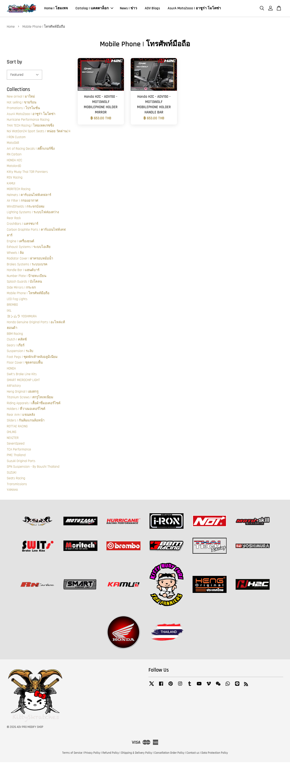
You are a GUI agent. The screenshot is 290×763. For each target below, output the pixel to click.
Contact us (192, 753)
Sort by (14, 62)
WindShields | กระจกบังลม (25, 207)
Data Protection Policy (214, 753)
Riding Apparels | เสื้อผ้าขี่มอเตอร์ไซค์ (33, 404)
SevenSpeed (15, 444)
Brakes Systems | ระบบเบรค (27, 265)
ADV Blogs (152, 8)
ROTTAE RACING (17, 427)
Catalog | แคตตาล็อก (94, 8)
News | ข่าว (128, 8)
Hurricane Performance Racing (28, 120)
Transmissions (17, 485)
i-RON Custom (16, 138)
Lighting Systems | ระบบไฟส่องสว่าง (33, 213)
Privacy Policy (92, 753)
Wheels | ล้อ (15, 253)
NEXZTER (13, 438)
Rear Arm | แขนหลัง (21, 415)
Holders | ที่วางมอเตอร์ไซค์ (26, 409)
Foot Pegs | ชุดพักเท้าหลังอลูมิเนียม (32, 357)
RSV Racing (14, 178)
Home (11, 27)
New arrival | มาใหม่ (21, 97)
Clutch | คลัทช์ (17, 340)
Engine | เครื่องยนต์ (20, 242)
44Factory (14, 386)
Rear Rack (14, 219)
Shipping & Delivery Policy (136, 753)
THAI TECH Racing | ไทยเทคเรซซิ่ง (30, 126)
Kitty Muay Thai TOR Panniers (27, 172)
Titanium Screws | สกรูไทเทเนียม (30, 398)
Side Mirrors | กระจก (21, 288)
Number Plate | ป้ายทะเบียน (26, 276)
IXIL (9, 311)
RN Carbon (14, 155)
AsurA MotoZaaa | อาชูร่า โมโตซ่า (194, 8)
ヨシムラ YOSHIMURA (22, 317)
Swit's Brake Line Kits (22, 375)
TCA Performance (19, 450)
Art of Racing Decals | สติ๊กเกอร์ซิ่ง (31, 149)
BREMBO (12, 305)
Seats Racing (16, 479)
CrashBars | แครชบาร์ (22, 224)
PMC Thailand (16, 456)
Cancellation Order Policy (169, 753)
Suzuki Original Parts (21, 462)
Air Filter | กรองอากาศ (22, 201)
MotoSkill (13, 143)
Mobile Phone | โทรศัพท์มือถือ (28, 294)
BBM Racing (15, 334)
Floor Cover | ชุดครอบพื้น (25, 363)
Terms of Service (72, 753)
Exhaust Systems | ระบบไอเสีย (29, 247)
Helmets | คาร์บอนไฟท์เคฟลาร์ (29, 195)
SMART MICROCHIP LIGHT (23, 381)
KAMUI (11, 184)
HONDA (11, 369)
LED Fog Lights (17, 300)
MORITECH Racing (18, 190)
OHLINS (11, 432)
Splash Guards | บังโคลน (24, 282)
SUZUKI (11, 473)
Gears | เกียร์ (15, 346)
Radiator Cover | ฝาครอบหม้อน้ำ (30, 259)
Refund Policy (110, 753)
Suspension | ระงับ (20, 352)
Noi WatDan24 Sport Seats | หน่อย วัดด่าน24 (38, 132)
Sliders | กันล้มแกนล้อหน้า (25, 421)
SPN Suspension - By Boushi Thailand (33, 467)
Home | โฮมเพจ (56, 8)
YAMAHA (12, 490)
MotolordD (14, 166)
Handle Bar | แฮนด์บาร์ (23, 271)
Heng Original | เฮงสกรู (23, 392)
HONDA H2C (14, 161)
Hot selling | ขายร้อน (21, 103)
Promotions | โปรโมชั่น (23, 109)
